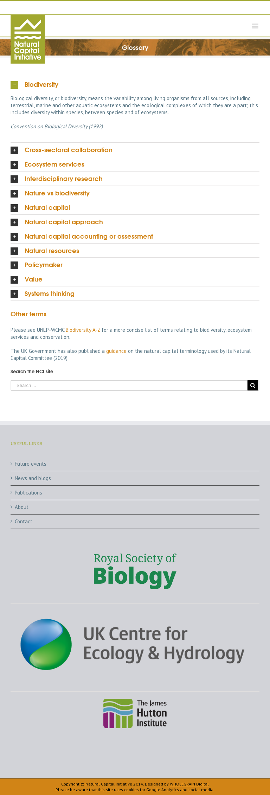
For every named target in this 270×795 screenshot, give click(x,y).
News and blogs (33, 478)
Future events (30, 463)
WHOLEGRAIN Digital (189, 784)
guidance (116, 351)
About (21, 507)
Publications (28, 492)
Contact (23, 521)
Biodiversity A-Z (83, 330)
